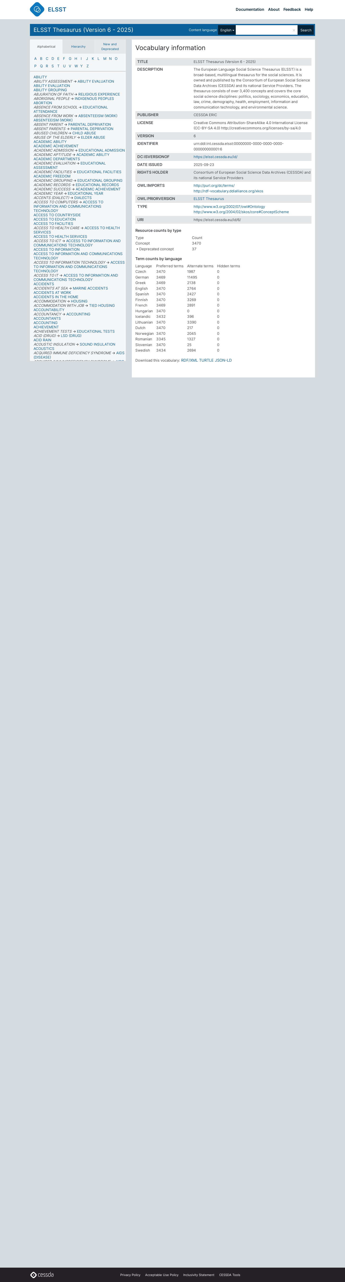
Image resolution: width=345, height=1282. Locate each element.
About (274, 9)
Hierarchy (78, 46)
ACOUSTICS (44, 348)
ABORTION (43, 103)
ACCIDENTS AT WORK (52, 292)
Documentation (250, 9)
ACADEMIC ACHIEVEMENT (56, 146)
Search (305, 30)
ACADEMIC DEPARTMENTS (57, 159)
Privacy (130, 1275)
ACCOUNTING (46, 322)
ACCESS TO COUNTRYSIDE (57, 215)
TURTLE (206, 360)
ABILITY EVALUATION (52, 85)
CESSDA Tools (229, 1275)
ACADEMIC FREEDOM (52, 176)
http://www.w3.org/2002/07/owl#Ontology (229, 206)
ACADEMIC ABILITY (50, 141)
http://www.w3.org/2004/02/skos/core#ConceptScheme (241, 212)
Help (309, 9)
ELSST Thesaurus (209, 198)
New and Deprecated (110, 46)
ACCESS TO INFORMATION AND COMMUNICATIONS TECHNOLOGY (78, 255)
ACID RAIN (42, 340)
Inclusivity (198, 1275)
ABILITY (40, 77)
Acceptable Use (161, 1275)
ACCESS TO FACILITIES (53, 223)
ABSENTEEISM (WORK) (53, 120)
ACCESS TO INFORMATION (57, 249)
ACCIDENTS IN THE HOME (56, 297)
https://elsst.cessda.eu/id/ (215, 156)
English (225, 30)
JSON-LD (223, 360)
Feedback (292, 9)
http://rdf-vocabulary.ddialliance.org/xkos (228, 191)
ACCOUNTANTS (47, 318)
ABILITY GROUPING (50, 90)
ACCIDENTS (44, 284)
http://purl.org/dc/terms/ (214, 185)
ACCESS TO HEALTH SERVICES (60, 236)
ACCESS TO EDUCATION (55, 219)
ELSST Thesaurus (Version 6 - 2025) (83, 29)
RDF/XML (189, 360)
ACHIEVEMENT (46, 327)
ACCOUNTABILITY (49, 310)
